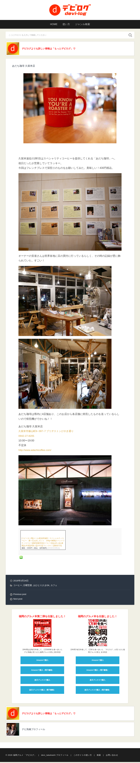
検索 (99, 756)
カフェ (54, 585)
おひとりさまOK (41, 585)
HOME (52, 24)
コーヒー (17, 585)
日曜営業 (27, 585)
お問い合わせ (112, 756)
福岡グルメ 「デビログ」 (24, 756)
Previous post (20, 594)
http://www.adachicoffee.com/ (35, 450)
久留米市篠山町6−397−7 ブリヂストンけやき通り (47, 431)
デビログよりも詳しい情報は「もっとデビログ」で (53, 48)
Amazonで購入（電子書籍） (42, 671)
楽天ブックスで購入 (42, 680)
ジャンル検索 (83, 24)
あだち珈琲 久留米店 (24, 66)
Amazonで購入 (42, 661)
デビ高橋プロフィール (36, 730)
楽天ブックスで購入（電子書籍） (42, 690)
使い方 (66, 24)
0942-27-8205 (26, 436)
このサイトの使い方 (83, 756)
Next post (18, 599)
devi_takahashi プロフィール (54, 756)
